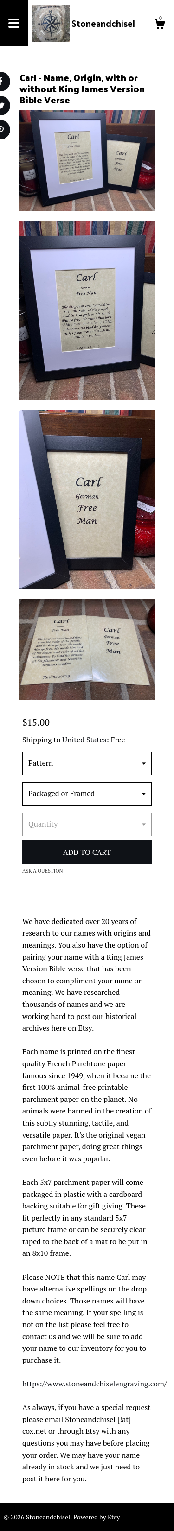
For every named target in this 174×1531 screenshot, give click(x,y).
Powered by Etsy (96, 1516)
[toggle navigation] (14, 23)
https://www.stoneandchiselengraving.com (93, 1384)
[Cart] (160, 25)
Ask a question (42, 870)
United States (84, 739)
